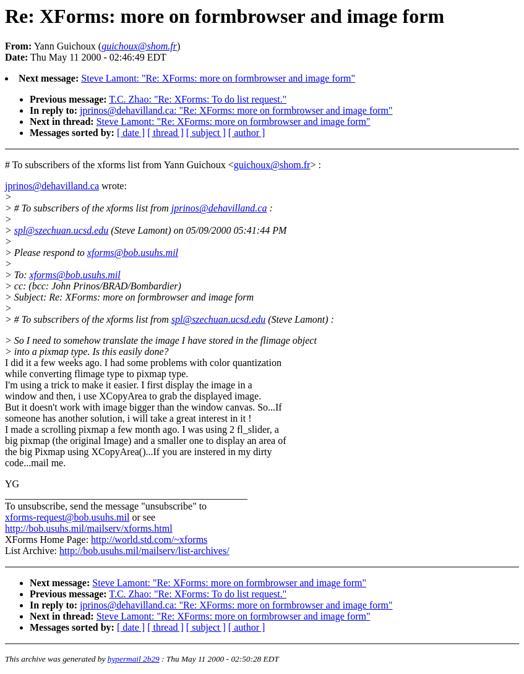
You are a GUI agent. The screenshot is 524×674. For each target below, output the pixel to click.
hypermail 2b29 (134, 658)
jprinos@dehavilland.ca (52, 186)
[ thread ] (165, 132)
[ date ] (131, 132)
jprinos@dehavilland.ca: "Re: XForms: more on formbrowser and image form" (236, 110)
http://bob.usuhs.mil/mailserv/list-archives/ (144, 550)
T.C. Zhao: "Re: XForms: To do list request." (197, 99)
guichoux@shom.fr (272, 165)
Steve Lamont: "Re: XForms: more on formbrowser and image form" (218, 78)
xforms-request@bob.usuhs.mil (67, 517)
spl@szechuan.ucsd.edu (61, 230)
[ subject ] (206, 132)
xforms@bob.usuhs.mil (132, 252)
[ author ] (246, 132)
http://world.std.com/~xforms (149, 539)
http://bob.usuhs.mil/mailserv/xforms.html (89, 528)
